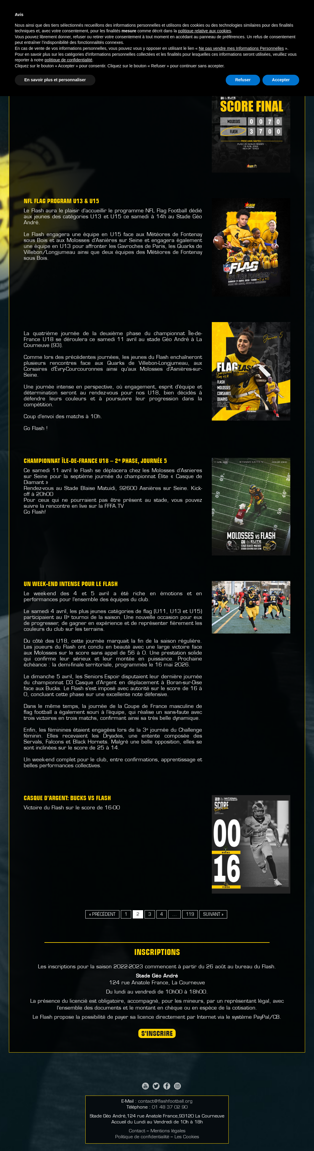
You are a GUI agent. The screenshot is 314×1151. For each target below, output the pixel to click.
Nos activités (161, 25)
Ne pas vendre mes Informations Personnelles (241, 1103)
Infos (133, 25)
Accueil (82, 25)
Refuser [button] (243, 1134)
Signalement (295, 25)
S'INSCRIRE (157, 1034)
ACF (221, 58)
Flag (146, 58)
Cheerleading (175, 58)
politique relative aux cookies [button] (204, 1085)
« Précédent (102, 914)
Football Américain (109, 58)
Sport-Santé (248, 58)
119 (190, 914)
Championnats (222, 25)
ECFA (205, 58)
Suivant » (213, 914)
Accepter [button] (281, 1134)
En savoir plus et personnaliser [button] (55, 1134)
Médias (191, 25)
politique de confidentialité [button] (68, 1114)
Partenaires (259, 25)
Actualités (109, 25)
